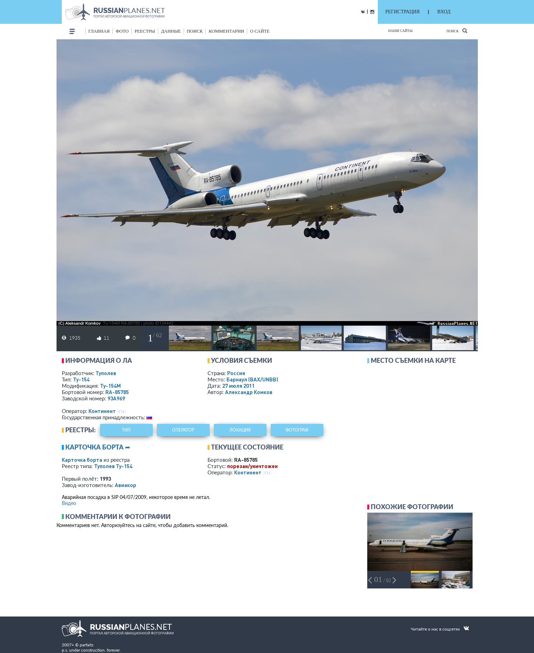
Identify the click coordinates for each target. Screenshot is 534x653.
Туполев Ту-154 (113, 466)
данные (171, 31)
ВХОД (443, 11)
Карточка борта (82, 460)
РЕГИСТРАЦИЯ (402, 11)
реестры (144, 31)
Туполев (105, 373)
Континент (102, 411)
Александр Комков (248, 392)
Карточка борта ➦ (97, 447)
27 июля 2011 (238, 385)
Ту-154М (110, 385)
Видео (69, 503)
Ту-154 (81, 379)
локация (240, 430)
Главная (99, 31)
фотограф (296, 430)
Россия (236, 373)
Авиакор (125, 485)
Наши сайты (400, 31)
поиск (195, 31)
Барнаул (252, 379)
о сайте (259, 31)
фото (122, 31)
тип (126, 430)
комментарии (226, 31)
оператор (183, 430)
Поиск (456, 30)
